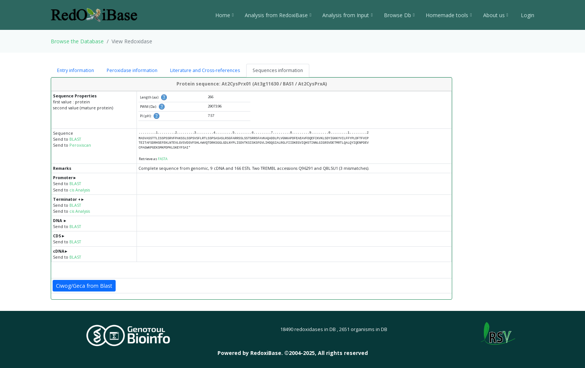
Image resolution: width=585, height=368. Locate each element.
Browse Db (399, 15)
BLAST (75, 139)
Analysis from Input (347, 15)
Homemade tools (449, 15)
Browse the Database (77, 41)
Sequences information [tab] (278, 70)
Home (224, 15)
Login (526, 15)
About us (495, 15)
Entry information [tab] (75, 70)
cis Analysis (79, 190)
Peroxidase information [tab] (132, 70)
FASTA (163, 158)
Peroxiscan (80, 145)
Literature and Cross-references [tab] (205, 70)
